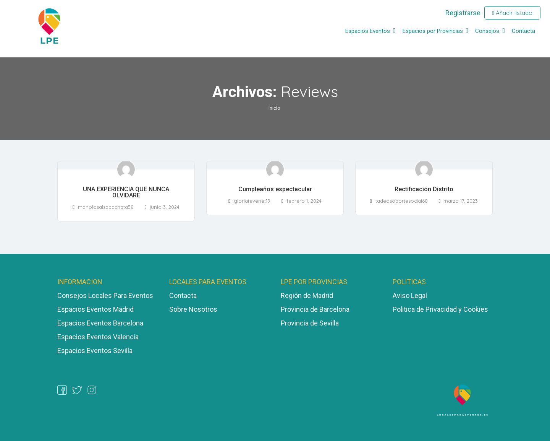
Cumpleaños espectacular (275, 189)
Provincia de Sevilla (310, 323)
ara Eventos (135, 295)
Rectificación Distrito (424, 189)
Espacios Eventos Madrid (95, 309)
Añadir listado (512, 12)
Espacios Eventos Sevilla (95, 351)
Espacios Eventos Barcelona (100, 323)
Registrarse (462, 13)
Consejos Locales (85, 295)
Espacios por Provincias (433, 31)
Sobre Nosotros (193, 309)
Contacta (523, 31)
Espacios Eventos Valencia (98, 337)
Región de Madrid (307, 295)
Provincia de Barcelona (315, 309)
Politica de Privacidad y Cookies (440, 309)
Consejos (487, 31)
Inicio (274, 108)
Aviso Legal (410, 295)
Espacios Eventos (367, 31)
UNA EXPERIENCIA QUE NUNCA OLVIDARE (126, 192)
